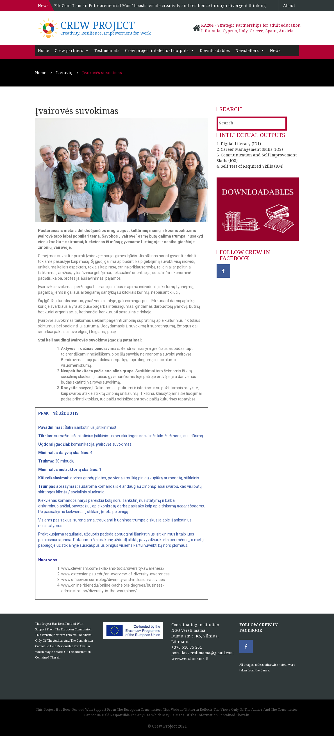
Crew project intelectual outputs (159, 50)
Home (43, 50)
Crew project (97, 25)
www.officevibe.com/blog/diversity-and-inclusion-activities (113, 579)
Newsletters (249, 50)
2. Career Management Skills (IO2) (250, 149)
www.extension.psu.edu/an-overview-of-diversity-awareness (115, 574)
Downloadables (215, 50)
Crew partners (72, 50)
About (289, 5)
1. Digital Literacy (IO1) (239, 143)
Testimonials (106, 50)
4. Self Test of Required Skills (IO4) (250, 166)
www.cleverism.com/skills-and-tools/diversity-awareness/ (113, 568)
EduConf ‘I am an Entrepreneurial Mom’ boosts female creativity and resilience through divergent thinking (160, 5)
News (275, 50)
